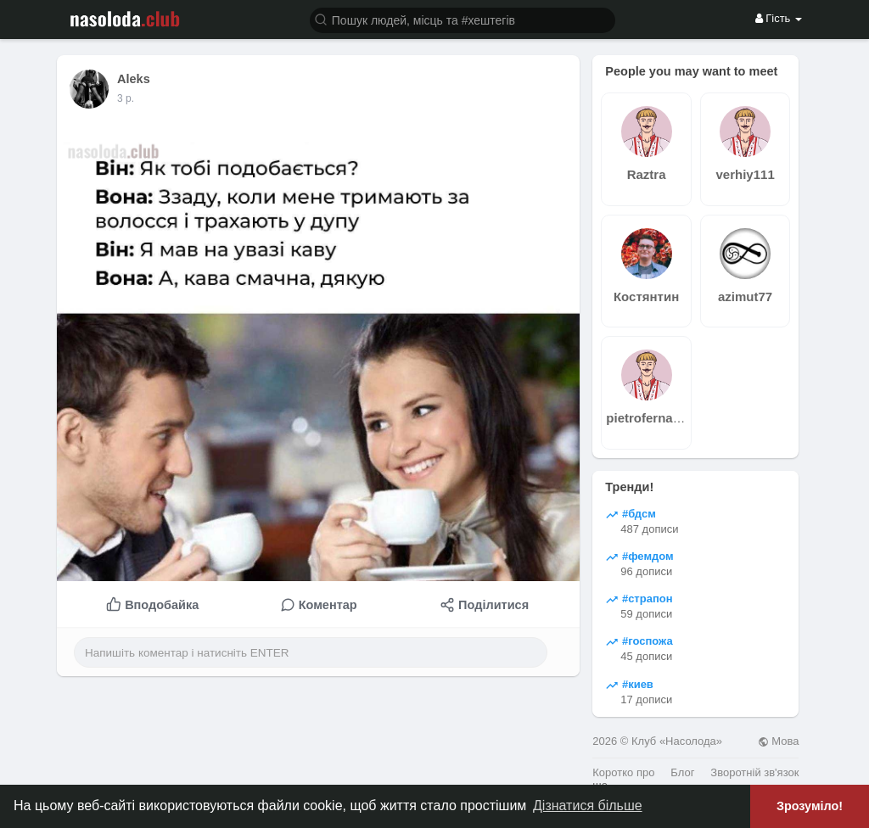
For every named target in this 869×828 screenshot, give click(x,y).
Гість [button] (778, 18)
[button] (462, 19)
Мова (778, 741)
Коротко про (623, 772)
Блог (682, 772)
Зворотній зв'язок (754, 772)
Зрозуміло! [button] (809, 806)
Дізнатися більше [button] (587, 805)
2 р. (125, 98)
